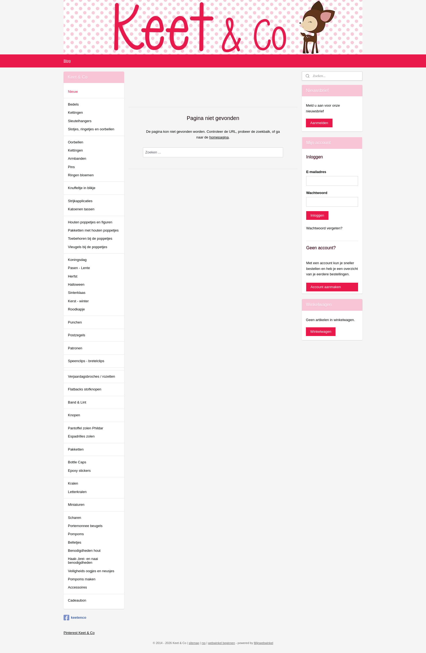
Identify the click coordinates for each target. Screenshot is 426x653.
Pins (71, 167)
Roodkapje (76, 309)
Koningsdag (77, 260)
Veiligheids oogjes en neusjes (91, 571)
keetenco (75, 617)
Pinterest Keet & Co (79, 633)
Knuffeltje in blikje (81, 188)
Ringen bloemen (81, 175)
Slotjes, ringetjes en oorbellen (91, 129)
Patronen (75, 348)
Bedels (73, 104)
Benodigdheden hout (84, 551)
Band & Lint (77, 402)
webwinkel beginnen (221, 643)
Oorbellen (75, 142)
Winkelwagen (320, 331)
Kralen (73, 483)
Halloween (76, 284)
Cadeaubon (77, 600)
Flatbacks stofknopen (84, 389)
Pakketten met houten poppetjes (93, 230)
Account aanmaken (326, 287)
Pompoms (76, 534)
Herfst (72, 276)
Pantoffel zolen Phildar (85, 428)
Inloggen (317, 215)
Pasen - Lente (79, 268)
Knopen (74, 415)
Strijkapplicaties (80, 201)
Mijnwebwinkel (263, 643)
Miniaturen (76, 505)
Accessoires (77, 587)
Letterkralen (77, 492)
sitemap (194, 643)
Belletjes (74, 542)
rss (204, 643)
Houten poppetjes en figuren (90, 222)
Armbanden (77, 158)
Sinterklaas (76, 293)
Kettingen (75, 112)
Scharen (74, 518)
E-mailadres (316, 172)
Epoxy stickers (79, 471)
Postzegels (76, 335)
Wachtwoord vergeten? (324, 228)
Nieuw (73, 92)
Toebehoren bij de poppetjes (90, 238)
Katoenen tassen (81, 209)
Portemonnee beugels (85, 526)
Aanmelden (319, 123)
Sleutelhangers (80, 121)
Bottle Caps (77, 462)
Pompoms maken (81, 579)
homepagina (219, 137)
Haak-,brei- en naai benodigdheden (83, 561)
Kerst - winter (78, 301)
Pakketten (76, 449)
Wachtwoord (316, 193)
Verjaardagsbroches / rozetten (91, 376)
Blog (67, 61)
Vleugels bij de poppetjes (87, 247)
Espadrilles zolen (81, 436)
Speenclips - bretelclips (86, 361)
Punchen (75, 322)
